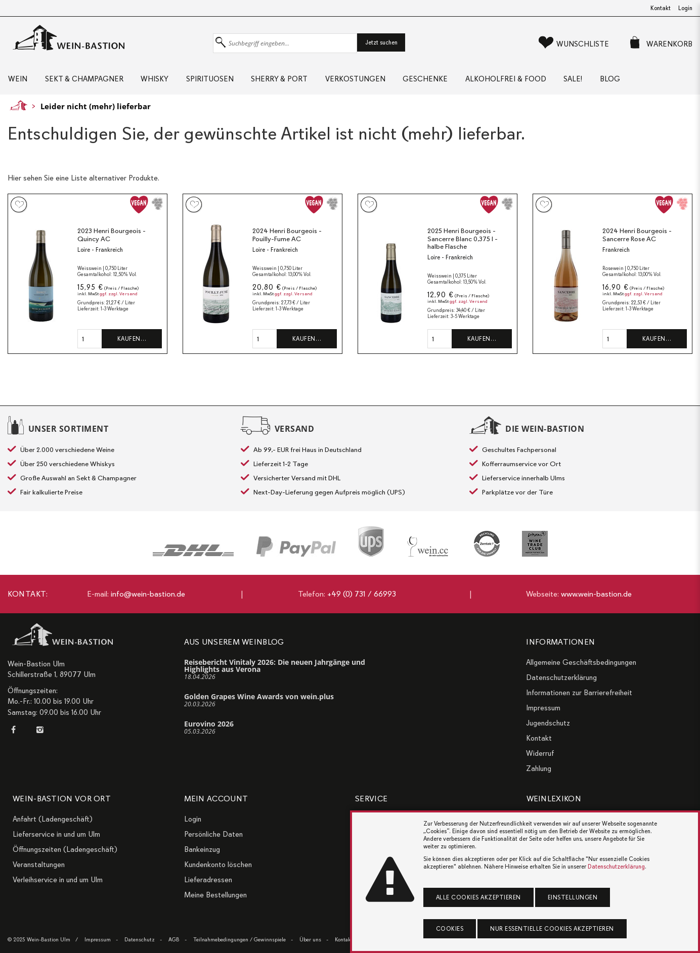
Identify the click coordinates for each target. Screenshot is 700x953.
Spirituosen (217, 80)
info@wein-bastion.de (148, 594)
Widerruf (540, 753)
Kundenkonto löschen (218, 864)
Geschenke (441, 80)
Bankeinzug (202, 849)
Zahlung (538, 768)
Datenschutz (139, 939)
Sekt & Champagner (86, 80)
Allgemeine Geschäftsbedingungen (581, 662)
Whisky (159, 80)
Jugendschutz (548, 723)
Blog (634, 80)
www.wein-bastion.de (596, 594)
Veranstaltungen (39, 864)
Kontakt (660, 8)
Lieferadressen (208, 879)
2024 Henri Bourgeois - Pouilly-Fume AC (287, 238)
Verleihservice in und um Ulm (58, 879)
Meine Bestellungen (215, 894)
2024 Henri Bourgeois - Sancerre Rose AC (637, 238)
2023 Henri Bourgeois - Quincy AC (111, 238)
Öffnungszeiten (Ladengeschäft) (65, 849)
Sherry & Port (289, 80)
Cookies (450, 928)
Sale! (594, 80)
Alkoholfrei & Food (524, 80)
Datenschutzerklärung (561, 677)
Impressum (543, 707)
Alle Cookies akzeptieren (478, 897)
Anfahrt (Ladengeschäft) (53, 819)
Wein (17, 80)
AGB (174, 939)
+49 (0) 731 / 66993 (361, 594)
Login (685, 8)
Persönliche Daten (213, 834)
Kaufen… (132, 342)
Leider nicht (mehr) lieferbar (95, 110)
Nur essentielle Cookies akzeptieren (552, 928)
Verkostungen (368, 80)
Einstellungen (573, 897)
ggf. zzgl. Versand (119, 297)
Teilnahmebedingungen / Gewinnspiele (239, 939)
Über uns (310, 939)
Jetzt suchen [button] (381, 42)
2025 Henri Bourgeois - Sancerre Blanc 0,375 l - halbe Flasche (462, 242)
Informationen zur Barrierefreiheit (579, 692)
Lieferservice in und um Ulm (56, 834)
